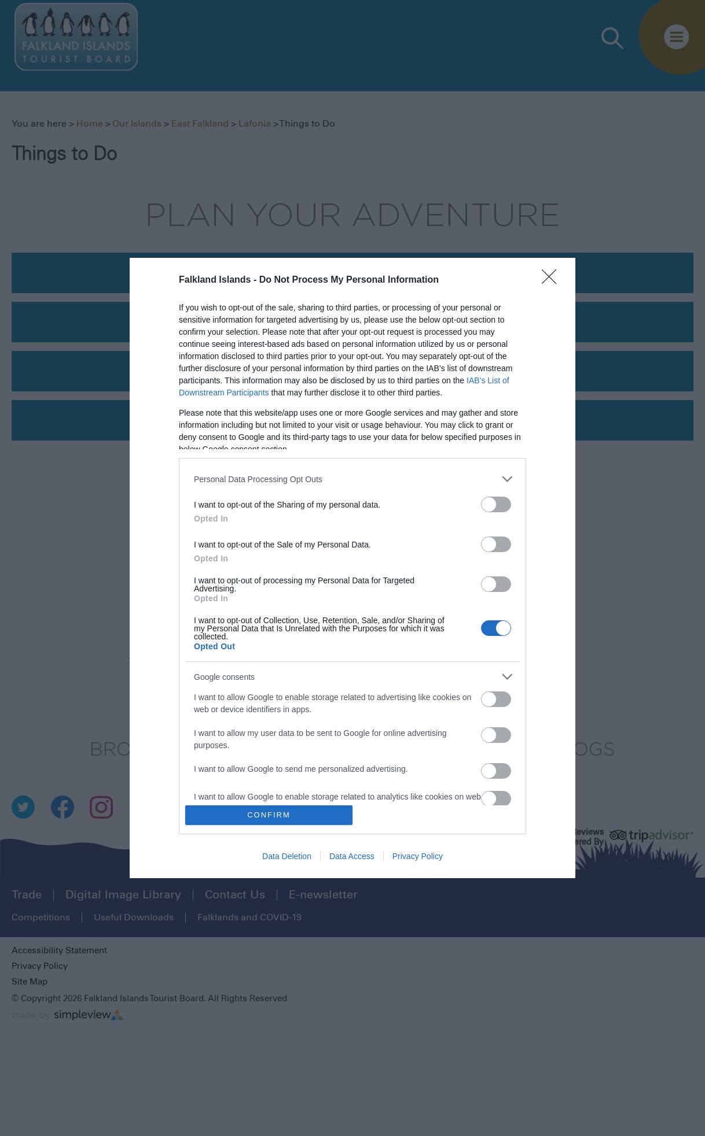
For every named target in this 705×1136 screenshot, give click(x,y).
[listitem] (352, 479)
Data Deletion (286, 856)
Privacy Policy (417, 856)
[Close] (553, 280)
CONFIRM (269, 815)
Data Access (351, 856)
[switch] (496, 504)
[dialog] (352, 568)
